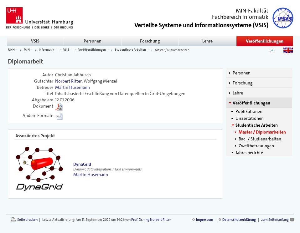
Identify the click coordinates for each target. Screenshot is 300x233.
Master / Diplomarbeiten (172, 50)
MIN (27, 50)
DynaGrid (82, 164)
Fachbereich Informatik (240, 17)
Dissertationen (249, 118)
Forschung (150, 41)
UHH (11, 50)
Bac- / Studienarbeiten (260, 139)
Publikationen (248, 111)
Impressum (204, 219)
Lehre (207, 41)
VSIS (35, 41)
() (201, 24)
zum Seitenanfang (275, 219)
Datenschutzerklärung (239, 219)
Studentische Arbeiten (130, 50)
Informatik (46, 50)
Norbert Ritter (68, 81)
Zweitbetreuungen (256, 146)
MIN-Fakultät (252, 10)
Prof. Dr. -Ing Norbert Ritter (151, 219)
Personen (92, 41)
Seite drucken (27, 219)
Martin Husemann (72, 87)
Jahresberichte (249, 152)
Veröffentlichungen (264, 41)
